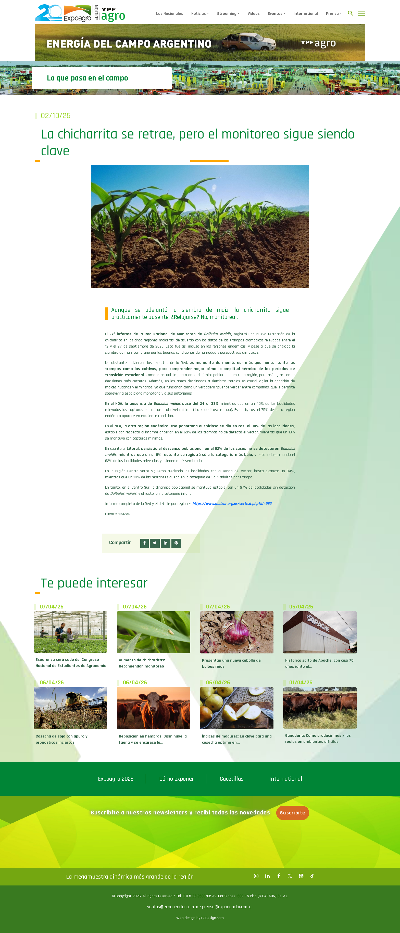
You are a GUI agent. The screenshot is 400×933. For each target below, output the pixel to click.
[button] (144, 543)
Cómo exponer (176, 779)
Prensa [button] (332, 13)
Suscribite (294, 813)
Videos (254, 13)
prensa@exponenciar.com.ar (227, 907)
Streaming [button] (226, 13)
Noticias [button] (198, 13)
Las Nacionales (169, 13)
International (306, 13)
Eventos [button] (275, 13)
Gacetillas (232, 779)
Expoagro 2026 (115, 779)
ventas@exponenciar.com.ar (173, 907)
